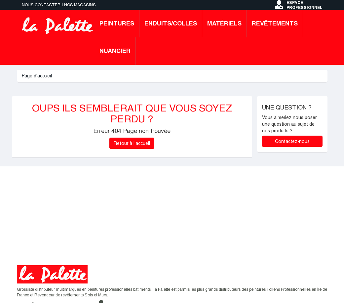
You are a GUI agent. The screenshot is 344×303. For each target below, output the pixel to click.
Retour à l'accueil (132, 143)
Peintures (116, 23)
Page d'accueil (37, 75)
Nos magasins (80, 5)
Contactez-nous (292, 141)
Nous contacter (41, 5)
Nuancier (115, 50)
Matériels (224, 23)
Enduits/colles (170, 23)
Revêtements (275, 23)
